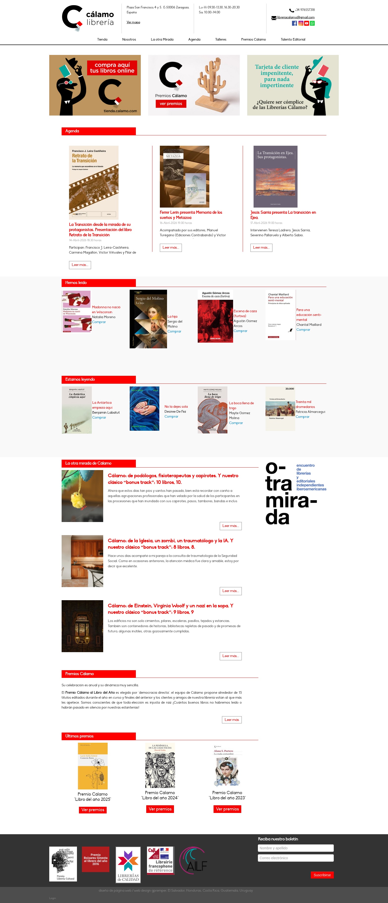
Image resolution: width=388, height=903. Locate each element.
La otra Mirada (162, 39)
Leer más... (80, 265)
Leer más (232, 720)
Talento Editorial (293, 39)
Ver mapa (133, 22)
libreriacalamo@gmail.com (296, 17)
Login (52, 898)
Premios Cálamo (253, 39)
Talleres (220, 39)
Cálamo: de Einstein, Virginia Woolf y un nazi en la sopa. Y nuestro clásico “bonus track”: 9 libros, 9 (170, 609)
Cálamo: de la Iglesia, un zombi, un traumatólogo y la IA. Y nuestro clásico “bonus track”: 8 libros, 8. (170, 544)
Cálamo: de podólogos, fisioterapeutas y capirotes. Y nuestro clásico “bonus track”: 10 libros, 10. (173, 479)
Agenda (194, 39)
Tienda (102, 39)
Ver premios (160, 809)
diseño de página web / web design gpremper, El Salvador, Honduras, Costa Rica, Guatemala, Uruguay (176, 890)
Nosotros (129, 39)
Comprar (99, 322)
